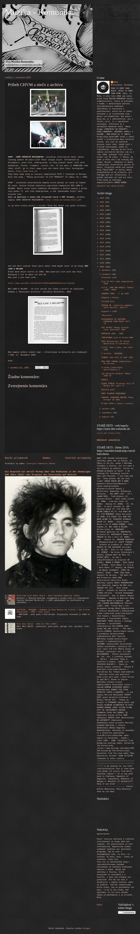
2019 (102, 226)
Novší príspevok (16, 458)
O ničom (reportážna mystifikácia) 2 (111, 369)
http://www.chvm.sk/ (27, 171)
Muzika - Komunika (39, 12)
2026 (102, 198)
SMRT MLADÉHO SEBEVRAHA (113, 393)
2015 (102, 243)
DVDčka (104, 380)
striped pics (108, 301)
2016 (102, 239)
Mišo (116, 82)
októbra (106, 409)
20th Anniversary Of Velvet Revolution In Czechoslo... (116, 342)
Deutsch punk (108, 390)
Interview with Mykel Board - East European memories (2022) (48, 596)
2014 (102, 247)
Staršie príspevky (78, 458)
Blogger (86, 928)
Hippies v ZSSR (109, 311)
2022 (102, 214)
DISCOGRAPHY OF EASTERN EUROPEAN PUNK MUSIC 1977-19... (116, 321)
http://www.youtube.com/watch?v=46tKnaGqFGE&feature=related (41, 283)
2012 (102, 255)
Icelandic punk (109, 278)
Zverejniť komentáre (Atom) (41, 464)
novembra (107, 274)
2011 (102, 259)
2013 (102, 251)
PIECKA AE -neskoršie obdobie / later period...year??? (117, 306)
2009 (102, 267)
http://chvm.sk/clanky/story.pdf (63, 200)
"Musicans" (106, 315)
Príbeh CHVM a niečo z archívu (117, 404)
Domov (46, 458)
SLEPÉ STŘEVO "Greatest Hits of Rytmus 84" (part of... (117, 385)
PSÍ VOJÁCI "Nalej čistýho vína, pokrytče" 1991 (115, 329)
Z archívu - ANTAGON (111, 354)
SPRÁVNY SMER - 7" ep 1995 (115, 294)
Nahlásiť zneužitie (108, 440)
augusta (106, 417)
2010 (102, 263)
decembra (107, 270)
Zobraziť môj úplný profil (110, 186)
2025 (102, 202)
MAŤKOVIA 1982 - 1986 (112, 334)
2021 (102, 218)
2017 (102, 234)
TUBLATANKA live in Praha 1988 (117, 338)
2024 (102, 206)
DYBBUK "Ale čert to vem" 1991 (117, 357)
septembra (107, 413)
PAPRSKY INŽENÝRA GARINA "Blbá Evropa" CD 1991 (117, 398)
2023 (102, 210)
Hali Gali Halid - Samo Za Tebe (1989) (37, 624)
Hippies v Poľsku (110, 298)
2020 (102, 222)
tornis (100, 433)
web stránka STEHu (112, 433)
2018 (102, 230)
